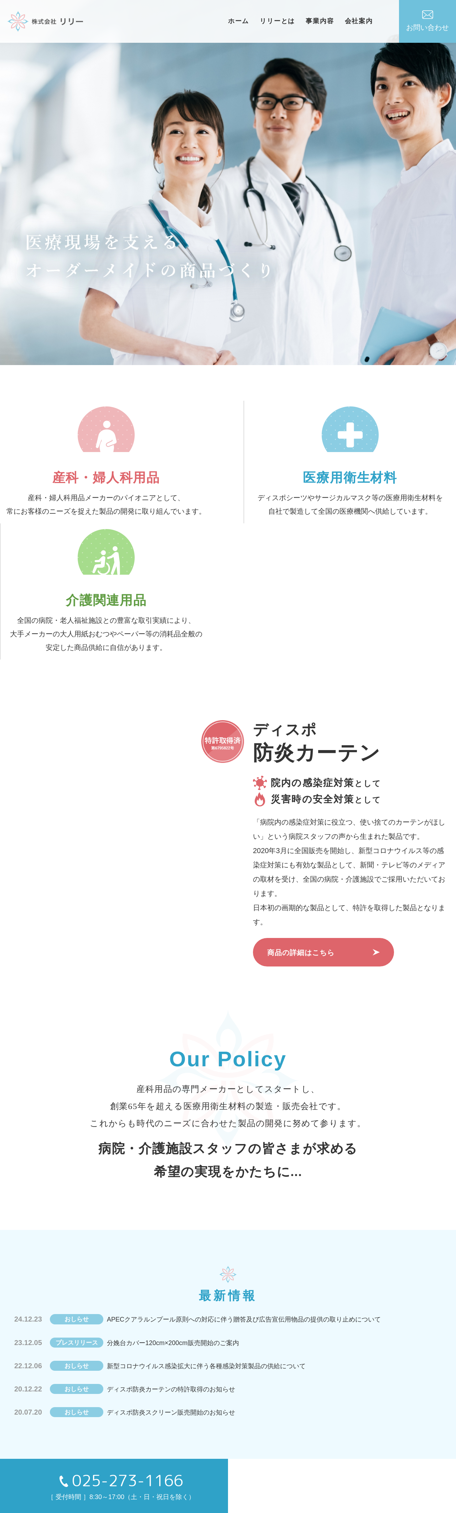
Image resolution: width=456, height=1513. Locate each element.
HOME (57, 1443)
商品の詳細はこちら (301, 857)
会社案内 (376, 21)
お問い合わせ (427, 20)
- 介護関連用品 (298, 1459)
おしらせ (108, 1443)
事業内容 (337, 21)
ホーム (255, 21)
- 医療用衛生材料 (184, 1459)
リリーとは (294, 21)
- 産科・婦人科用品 (242, 1459)
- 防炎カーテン (181, 1474)
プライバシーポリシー (380, 1459)
